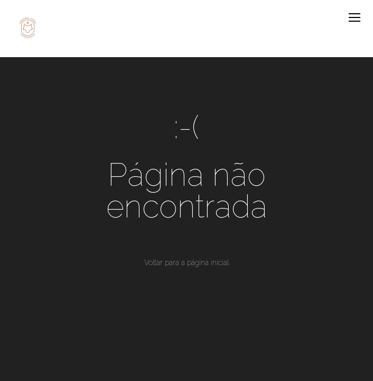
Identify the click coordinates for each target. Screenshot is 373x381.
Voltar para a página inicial (186, 262)
